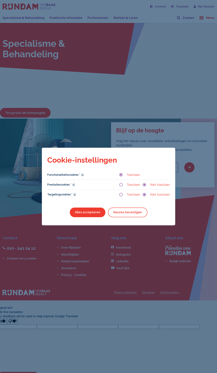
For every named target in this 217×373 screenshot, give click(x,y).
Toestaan (129, 175)
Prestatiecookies (59, 184)
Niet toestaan (156, 184)
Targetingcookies (59, 194)
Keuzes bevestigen (127, 212)
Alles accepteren (87, 212)
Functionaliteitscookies (63, 174)
